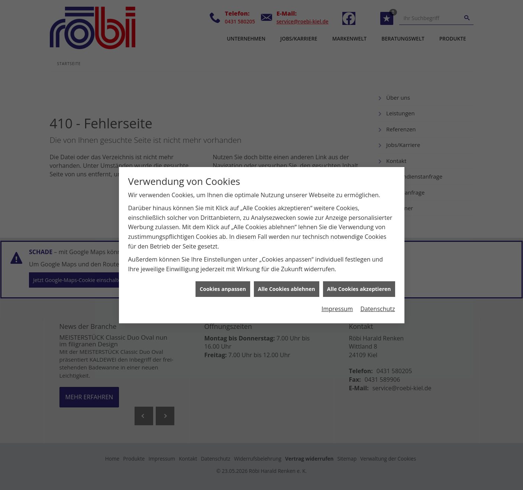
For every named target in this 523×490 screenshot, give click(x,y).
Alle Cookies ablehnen (286, 286)
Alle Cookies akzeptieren (359, 286)
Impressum (337, 306)
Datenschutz (377, 306)
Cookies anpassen (223, 286)
